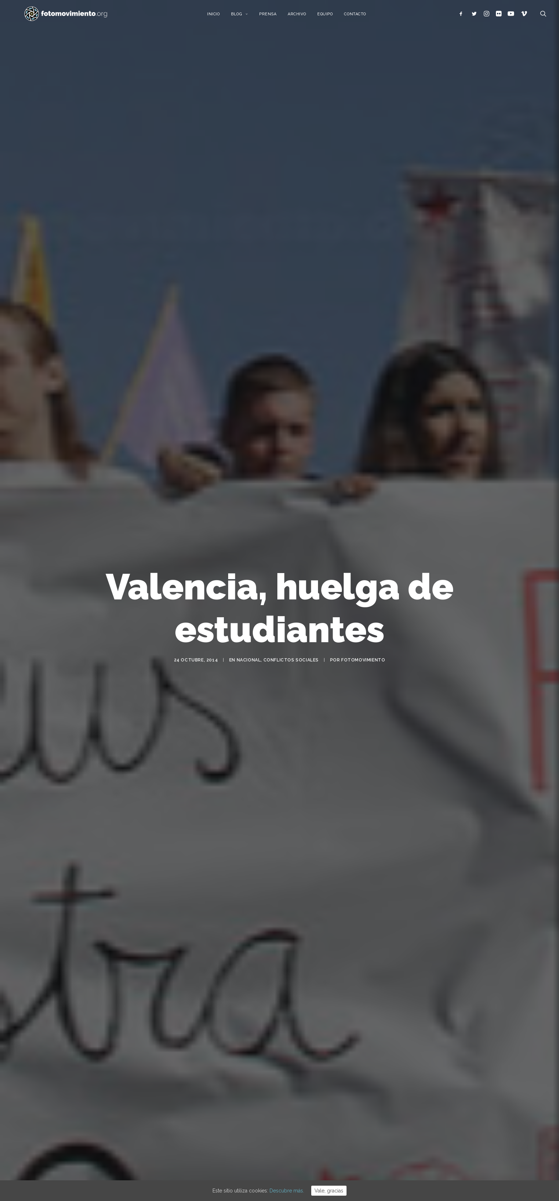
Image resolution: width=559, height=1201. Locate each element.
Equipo (333, 17)
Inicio (221, 17)
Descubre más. (287, 1191)
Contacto (363, 17)
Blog (248, 17)
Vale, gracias (328, 1191)
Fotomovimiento (363, 649)
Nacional (249, 649)
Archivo (305, 17)
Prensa (275, 17)
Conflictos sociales (291, 649)
